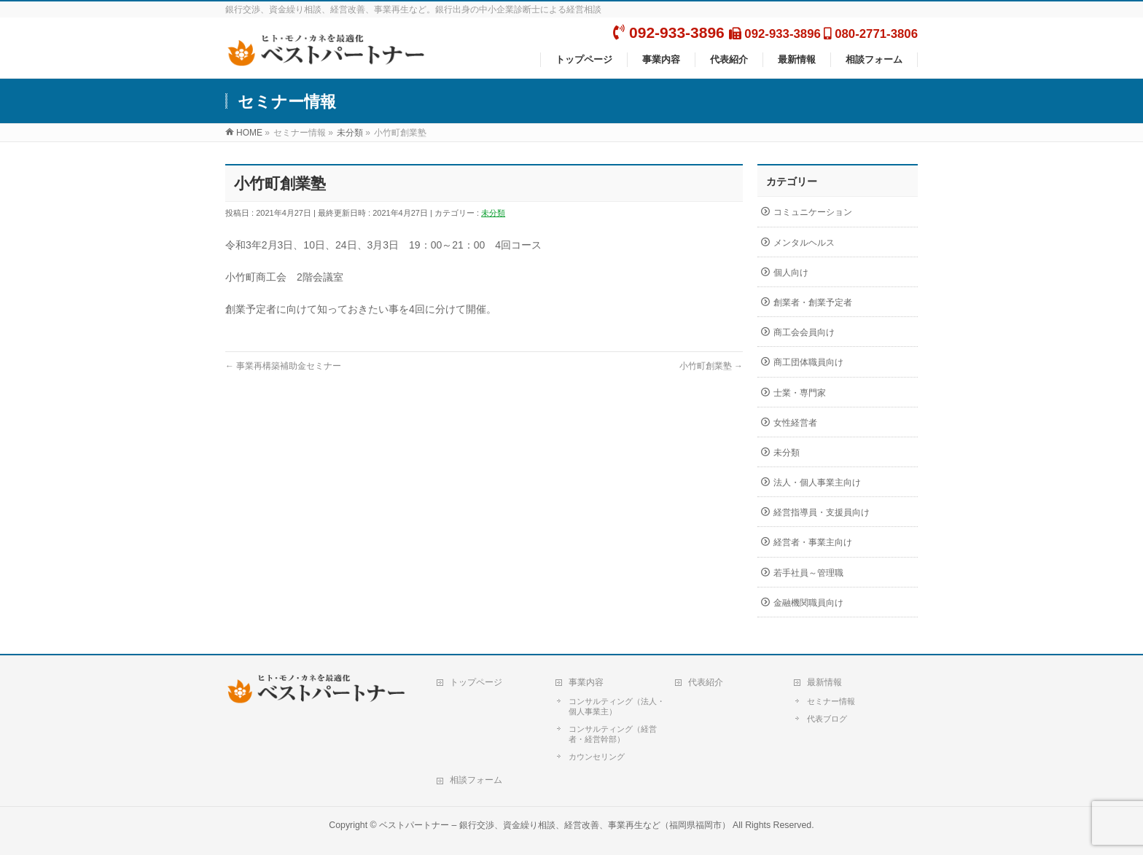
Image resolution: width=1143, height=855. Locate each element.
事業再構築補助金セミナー (283, 366)
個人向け (790, 273)
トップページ (476, 682)
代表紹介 (705, 682)
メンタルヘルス (804, 243)
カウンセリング (597, 756)
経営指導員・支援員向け (821, 512)
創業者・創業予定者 (812, 302)
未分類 (493, 212)
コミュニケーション (812, 212)
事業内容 (586, 682)
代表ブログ (827, 718)
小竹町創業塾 (711, 366)
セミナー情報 (831, 701)
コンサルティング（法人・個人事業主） (617, 706)
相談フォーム (476, 780)
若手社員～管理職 (808, 573)
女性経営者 (795, 423)
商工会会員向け (804, 332)
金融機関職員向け (808, 603)
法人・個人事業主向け (817, 482)
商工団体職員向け (808, 362)
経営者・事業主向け (812, 542)
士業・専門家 (799, 393)
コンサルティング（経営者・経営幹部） (613, 734)
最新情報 (824, 682)
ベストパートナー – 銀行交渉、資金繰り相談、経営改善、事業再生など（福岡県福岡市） (554, 825)
